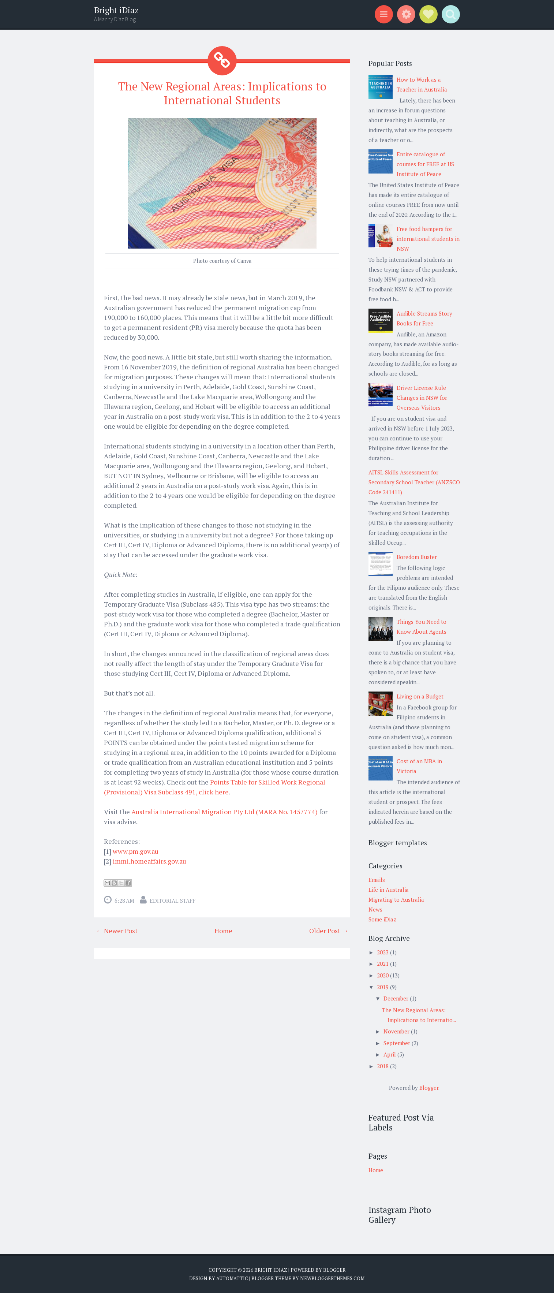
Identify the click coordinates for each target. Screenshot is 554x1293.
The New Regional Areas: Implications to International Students (222, 92)
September (397, 1043)
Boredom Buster (417, 556)
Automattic (232, 1278)
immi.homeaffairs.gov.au (149, 860)
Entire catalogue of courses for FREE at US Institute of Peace (425, 164)
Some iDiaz (382, 919)
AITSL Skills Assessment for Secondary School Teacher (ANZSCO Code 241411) (414, 482)
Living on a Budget (420, 696)
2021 (383, 963)
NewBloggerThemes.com (332, 1278)
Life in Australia (388, 889)
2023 (383, 952)
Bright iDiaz (116, 10)
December (396, 998)
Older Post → (328, 929)
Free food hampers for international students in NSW (428, 238)
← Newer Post (117, 929)
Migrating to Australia (396, 899)
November (397, 1031)
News (375, 909)
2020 (383, 975)
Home (223, 929)
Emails (376, 879)
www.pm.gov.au (135, 850)
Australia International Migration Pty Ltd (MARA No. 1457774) (224, 811)
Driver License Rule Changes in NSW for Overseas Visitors (422, 397)
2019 (383, 987)
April (390, 1054)
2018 (383, 1066)
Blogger (428, 1087)
